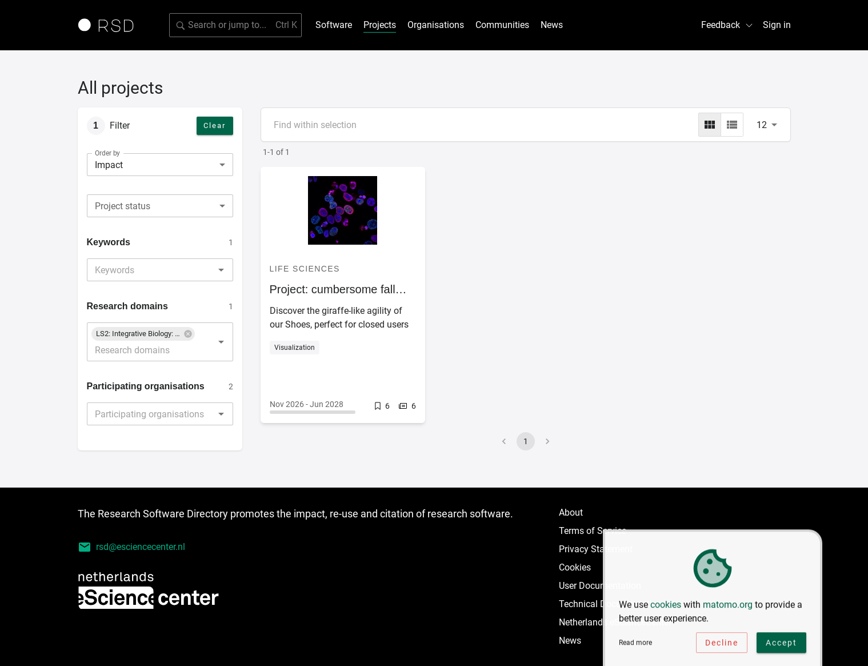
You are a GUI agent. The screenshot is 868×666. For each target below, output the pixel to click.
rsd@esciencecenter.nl (131, 547)
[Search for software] (235, 25)
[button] (143, 334)
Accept (781, 644)
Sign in (777, 24)
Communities (502, 24)
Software (333, 24)
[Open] (221, 270)
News (552, 24)
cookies (665, 606)
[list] (732, 125)
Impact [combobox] (109, 164)
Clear (214, 125)
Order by (107, 153)
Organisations (435, 24)
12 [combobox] (762, 124)
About (571, 512)
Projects (379, 24)
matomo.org (728, 606)
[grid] (709, 125)
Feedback (727, 24)
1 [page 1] (525, 441)
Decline (721, 644)
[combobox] (160, 205)
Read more (635, 645)
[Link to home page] (110, 25)
